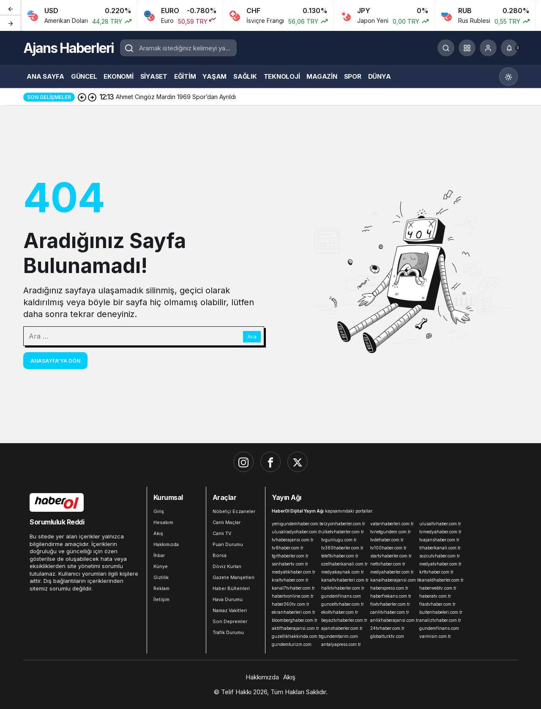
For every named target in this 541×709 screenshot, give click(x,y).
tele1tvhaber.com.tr (339, 555)
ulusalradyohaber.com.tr (294, 531)
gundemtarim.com (339, 636)
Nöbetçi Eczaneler (234, 511)
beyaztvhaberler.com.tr (344, 620)
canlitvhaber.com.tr (389, 612)
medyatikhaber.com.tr (293, 571)
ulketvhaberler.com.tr (342, 531)
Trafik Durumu (228, 632)
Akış (158, 533)
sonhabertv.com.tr (290, 563)
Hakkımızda (166, 544)
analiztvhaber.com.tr (440, 620)
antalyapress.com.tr (341, 644)
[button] (467, 47)
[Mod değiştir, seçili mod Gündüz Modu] (508, 76)
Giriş (158, 511)
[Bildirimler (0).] (509, 47)
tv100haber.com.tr (388, 547)
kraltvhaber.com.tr (290, 579)
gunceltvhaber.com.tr (342, 604)
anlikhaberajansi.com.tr (393, 620)
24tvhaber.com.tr (387, 628)
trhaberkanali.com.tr (440, 547)
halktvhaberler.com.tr (342, 587)
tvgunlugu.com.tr (339, 539)
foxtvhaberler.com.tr (390, 604)
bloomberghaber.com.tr (294, 620)
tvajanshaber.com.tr (439, 539)
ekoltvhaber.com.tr (339, 612)
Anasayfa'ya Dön (55, 361)
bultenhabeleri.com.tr (440, 612)
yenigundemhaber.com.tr (294, 523)
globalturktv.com (387, 636)
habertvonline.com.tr (293, 596)
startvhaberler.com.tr (391, 555)
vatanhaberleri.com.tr (392, 523)
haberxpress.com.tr (389, 587)
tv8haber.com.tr (287, 547)
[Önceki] (10, 8)
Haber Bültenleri (231, 588)
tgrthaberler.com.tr (290, 555)
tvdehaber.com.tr (387, 539)
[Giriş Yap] (488, 47)
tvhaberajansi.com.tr (293, 539)
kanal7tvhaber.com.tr (293, 587)
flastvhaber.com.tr (437, 604)
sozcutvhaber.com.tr (439, 555)
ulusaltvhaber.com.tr (440, 523)
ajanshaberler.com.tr (342, 628)
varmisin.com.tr (435, 636)
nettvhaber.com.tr (387, 563)
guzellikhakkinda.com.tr (294, 636)
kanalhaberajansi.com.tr (393, 579)
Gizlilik (161, 577)
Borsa (220, 555)
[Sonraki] (10, 23)
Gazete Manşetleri (233, 577)
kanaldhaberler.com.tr (441, 579)
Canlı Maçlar (226, 522)
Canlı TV (222, 533)
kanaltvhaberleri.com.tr (344, 579)
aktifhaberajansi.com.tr (294, 628)
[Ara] (445, 47)
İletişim (161, 599)
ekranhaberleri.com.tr (293, 612)
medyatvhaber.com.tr (440, 563)
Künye (160, 566)
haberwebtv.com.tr (437, 587)
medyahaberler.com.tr (392, 571)
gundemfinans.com (341, 596)
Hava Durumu (228, 599)
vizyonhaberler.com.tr (343, 523)
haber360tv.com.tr (290, 604)
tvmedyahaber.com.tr (440, 531)
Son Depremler (230, 621)
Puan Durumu (228, 544)
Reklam (161, 588)
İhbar (159, 555)
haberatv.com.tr (435, 596)
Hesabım (163, 522)
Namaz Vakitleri (230, 610)
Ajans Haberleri (68, 48)
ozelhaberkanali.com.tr (344, 563)
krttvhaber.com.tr (436, 571)
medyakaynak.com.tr (342, 571)
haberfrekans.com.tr (390, 596)
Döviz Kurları (227, 566)
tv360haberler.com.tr (342, 547)
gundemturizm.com (291, 644)
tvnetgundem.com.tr (390, 531)
